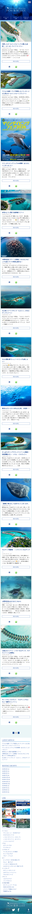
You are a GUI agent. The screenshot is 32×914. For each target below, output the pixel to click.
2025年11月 (5, 776)
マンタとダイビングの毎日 (10, 848)
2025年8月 (4, 782)
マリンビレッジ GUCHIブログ (11, 829)
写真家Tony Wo (7, 888)
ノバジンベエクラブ (8, 838)
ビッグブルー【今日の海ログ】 (11, 856)
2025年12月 (5, 774)
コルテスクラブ (7, 875)
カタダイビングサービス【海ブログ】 (13, 863)
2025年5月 (4, 788)
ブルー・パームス (8, 852)
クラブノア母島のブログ (9, 886)
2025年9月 (4, 780)
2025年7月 (4, 784)
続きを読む (16, 61)
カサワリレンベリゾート (9, 869)
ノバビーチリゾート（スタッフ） (12, 834)
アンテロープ (6, 844)
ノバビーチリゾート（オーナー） (12, 836)
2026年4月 (4, 766)
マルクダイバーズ (8, 871)
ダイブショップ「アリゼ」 (10, 881)
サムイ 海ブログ (8, 859)
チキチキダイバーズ (8, 831)
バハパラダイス (7, 877)
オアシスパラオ (7, 842)
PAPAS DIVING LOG (8, 884)
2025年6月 (4, 786)
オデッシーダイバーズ (9, 867)
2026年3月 (4, 768)
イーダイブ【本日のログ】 (10, 861)
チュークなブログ (8, 850)
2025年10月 (5, 778)
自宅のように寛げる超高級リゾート (11, 748)
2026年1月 (4, 772)
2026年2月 (4, 770)
